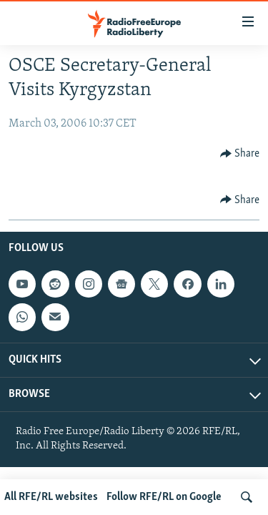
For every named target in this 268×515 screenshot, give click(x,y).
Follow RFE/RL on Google (164, 497)
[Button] (240, 154)
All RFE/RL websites (51, 497)
